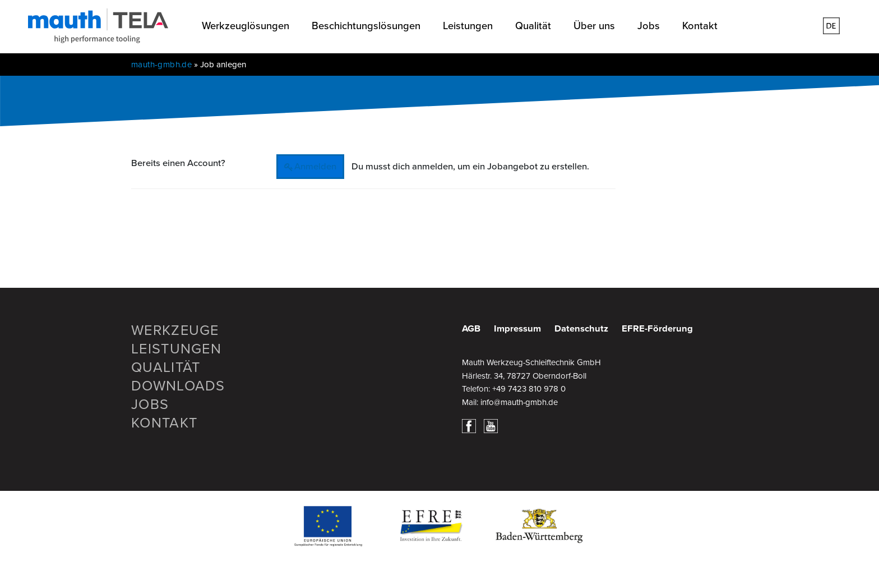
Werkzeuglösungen (245, 26)
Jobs (648, 26)
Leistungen (468, 26)
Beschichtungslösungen (366, 26)
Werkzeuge (175, 330)
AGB (471, 328)
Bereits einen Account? (178, 163)
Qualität (533, 26)
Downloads (178, 386)
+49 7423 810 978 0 (529, 389)
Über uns (594, 26)
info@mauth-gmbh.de (519, 402)
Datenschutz (581, 328)
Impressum (517, 328)
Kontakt (700, 26)
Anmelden (315, 166)
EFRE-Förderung (657, 328)
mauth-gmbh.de (161, 64)
